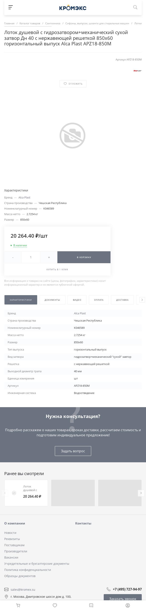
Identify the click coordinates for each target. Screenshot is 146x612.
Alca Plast (24, 197)
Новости (10, 533)
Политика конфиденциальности (27, 570)
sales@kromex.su (23, 590)
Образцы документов (19, 576)
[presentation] (142, 300)
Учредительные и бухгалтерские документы (36, 564)
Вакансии (11, 557)
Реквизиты (12, 539)
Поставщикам (14, 545)
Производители (15, 551)
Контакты (83, 523)
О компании (14, 523)
